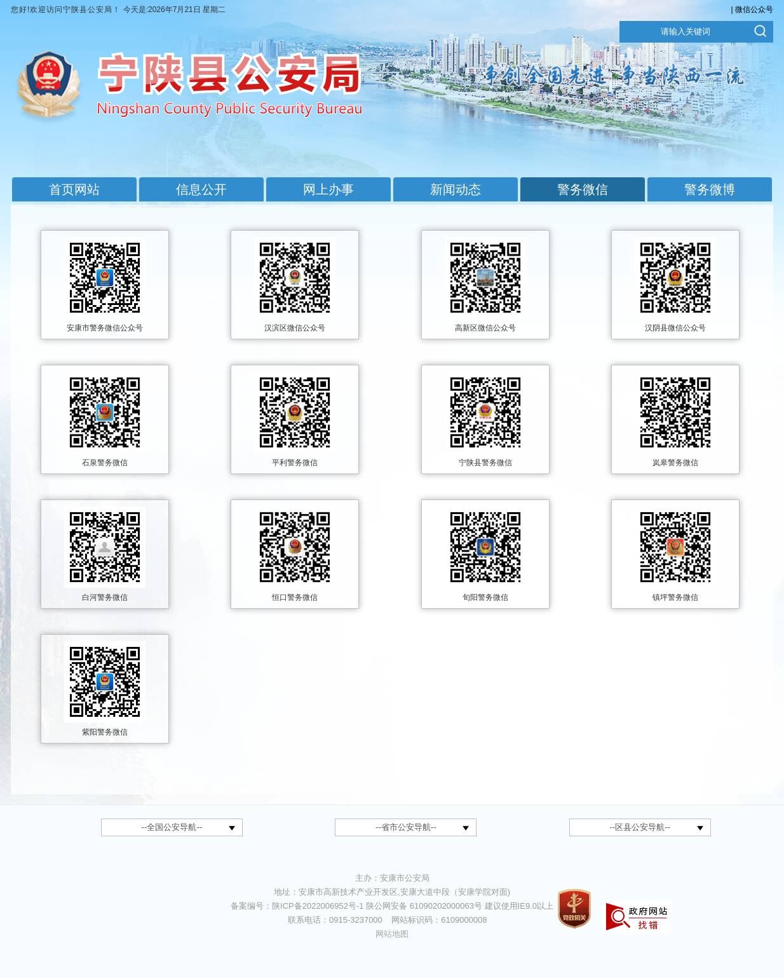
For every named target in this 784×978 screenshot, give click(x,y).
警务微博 (709, 189)
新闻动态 (455, 189)
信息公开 (201, 189)
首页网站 (74, 189)
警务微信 (582, 189)
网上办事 (328, 189)
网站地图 (392, 934)
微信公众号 (754, 9)
